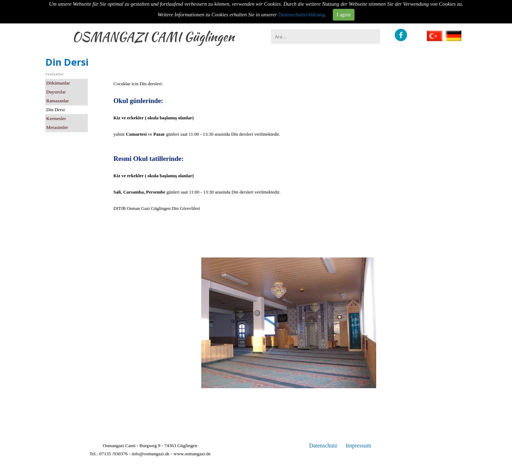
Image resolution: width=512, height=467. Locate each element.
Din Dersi (55, 109)
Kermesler (56, 118)
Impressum (358, 445)
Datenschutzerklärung (301, 14)
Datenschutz (323, 445)
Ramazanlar (57, 100)
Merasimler (57, 127)
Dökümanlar (58, 83)
